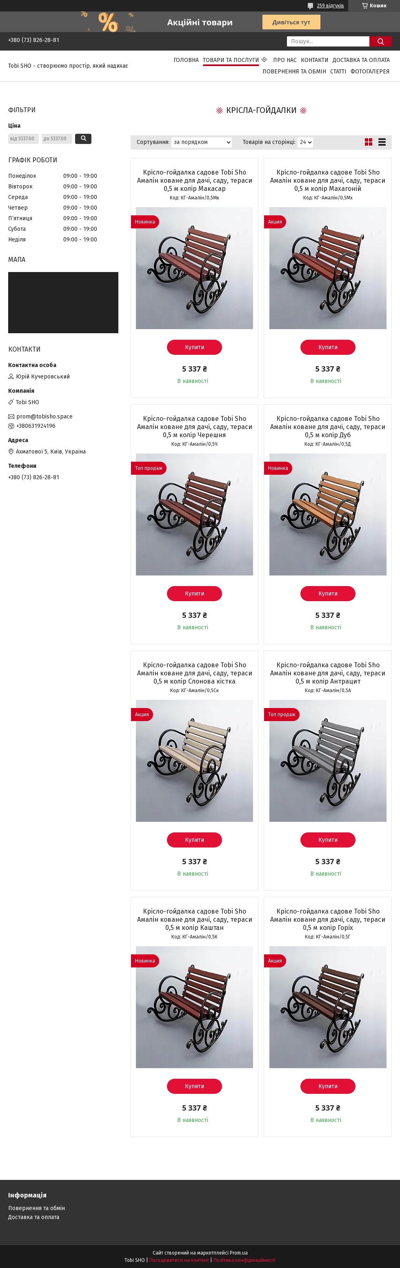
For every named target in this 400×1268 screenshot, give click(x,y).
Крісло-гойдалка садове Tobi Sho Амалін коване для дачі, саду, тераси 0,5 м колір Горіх (327, 919)
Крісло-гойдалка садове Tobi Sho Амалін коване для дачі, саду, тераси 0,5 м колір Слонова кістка (194, 673)
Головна (186, 60)
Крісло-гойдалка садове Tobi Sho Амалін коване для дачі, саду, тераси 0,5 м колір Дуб (327, 427)
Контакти (315, 60)
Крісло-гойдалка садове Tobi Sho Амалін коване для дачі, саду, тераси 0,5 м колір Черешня (194, 427)
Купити (194, 347)
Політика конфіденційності (244, 1260)
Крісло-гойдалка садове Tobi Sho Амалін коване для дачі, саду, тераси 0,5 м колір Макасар (194, 180)
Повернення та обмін (294, 71)
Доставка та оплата (361, 60)
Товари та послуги (231, 60)
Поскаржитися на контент (179, 1260)
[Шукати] (380, 41)
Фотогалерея (370, 71)
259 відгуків (330, 6)
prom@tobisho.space (44, 416)
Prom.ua (239, 1253)
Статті (338, 71)
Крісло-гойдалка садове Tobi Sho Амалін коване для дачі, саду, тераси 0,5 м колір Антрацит (327, 673)
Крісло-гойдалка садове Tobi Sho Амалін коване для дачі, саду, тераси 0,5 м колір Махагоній (327, 180)
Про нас (285, 60)
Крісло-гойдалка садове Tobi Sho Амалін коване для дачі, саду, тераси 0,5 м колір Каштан (194, 919)
